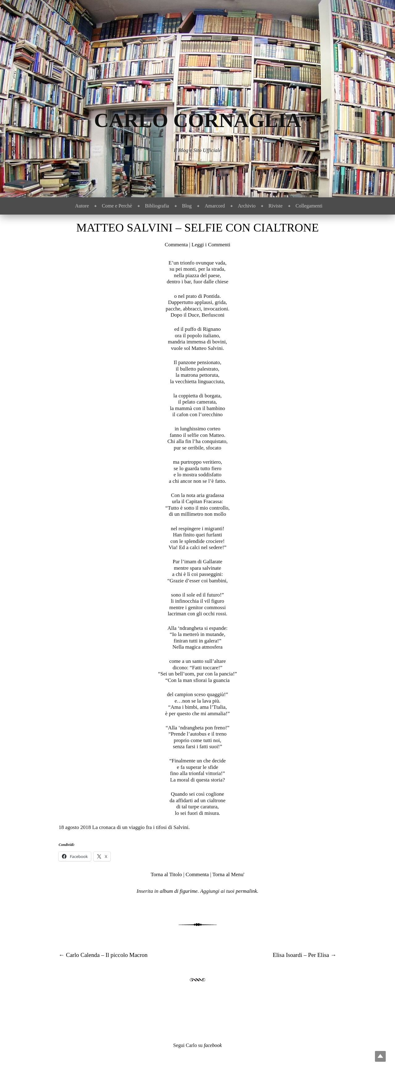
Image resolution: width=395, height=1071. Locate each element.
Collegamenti (309, 205)
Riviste (275, 205)
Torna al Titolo (166, 874)
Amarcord (215, 205)
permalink (246, 891)
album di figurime (179, 891)
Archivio (247, 205)
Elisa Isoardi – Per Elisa (304, 955)
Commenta (176, 245)
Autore (82, 205)
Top (380, 1056)
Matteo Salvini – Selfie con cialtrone (197, 227)
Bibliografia (157, 205)
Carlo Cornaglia (197, 120)
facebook (213, 1045)
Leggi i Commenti (211, 245)
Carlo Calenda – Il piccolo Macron (103, 955)
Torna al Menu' (228, 874)
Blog (187, 205)
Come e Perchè (117, 205)
